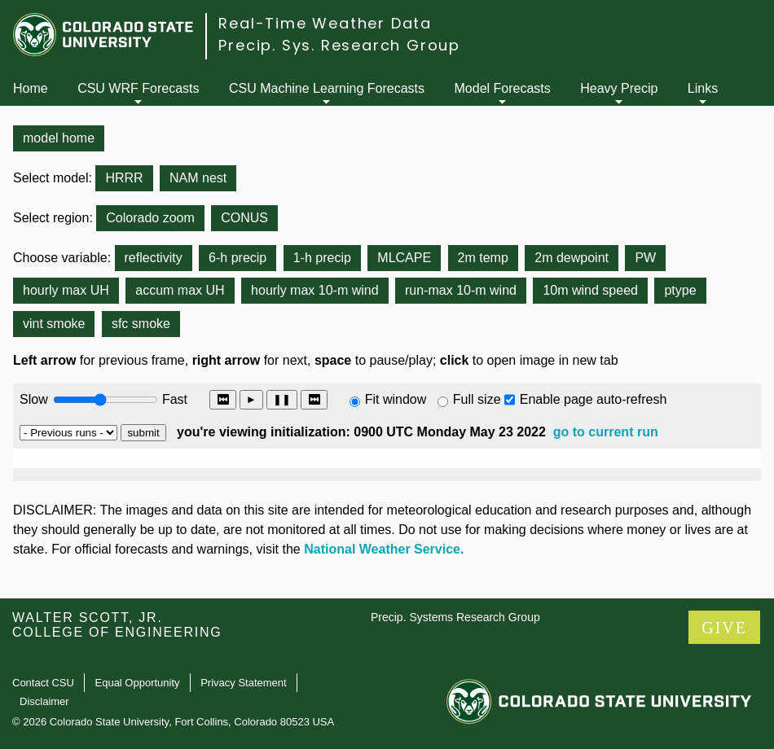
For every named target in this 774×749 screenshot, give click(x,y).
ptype (680, 290)
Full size (477, 399)
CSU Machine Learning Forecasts (326, 88)
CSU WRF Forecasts (138, 88)
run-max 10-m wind (461, 290)
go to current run (605, 432)
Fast (173, 399)
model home (59, 138)
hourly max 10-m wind (315, 290)
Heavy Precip (618, 88)
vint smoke (54, 324)
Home (30, 88)
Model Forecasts (503, 88)
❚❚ (282, 399)
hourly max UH (66, 290)
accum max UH (179, 290)
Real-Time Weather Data (325, 23)
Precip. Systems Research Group (455, 617)
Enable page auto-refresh (593, 399)
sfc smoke (141, 324)
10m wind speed (590, 290)
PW (645, 258)
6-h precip (237, 258)
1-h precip (322, 258)
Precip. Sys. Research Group (339, 45)
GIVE (724, 628)
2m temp (483, 258)
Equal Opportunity (137, 683)
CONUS (244, 218)
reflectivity (154, 258)
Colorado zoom (150, 218)
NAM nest (197, 178)
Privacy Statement (243, 683)
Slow (34, 399)
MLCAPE (404, 258)
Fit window (396, 399)
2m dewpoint (571, 258)
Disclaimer (44, 701)
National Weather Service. (384, 549)
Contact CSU (43, 683)
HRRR (124, 178)
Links (703, 88)
